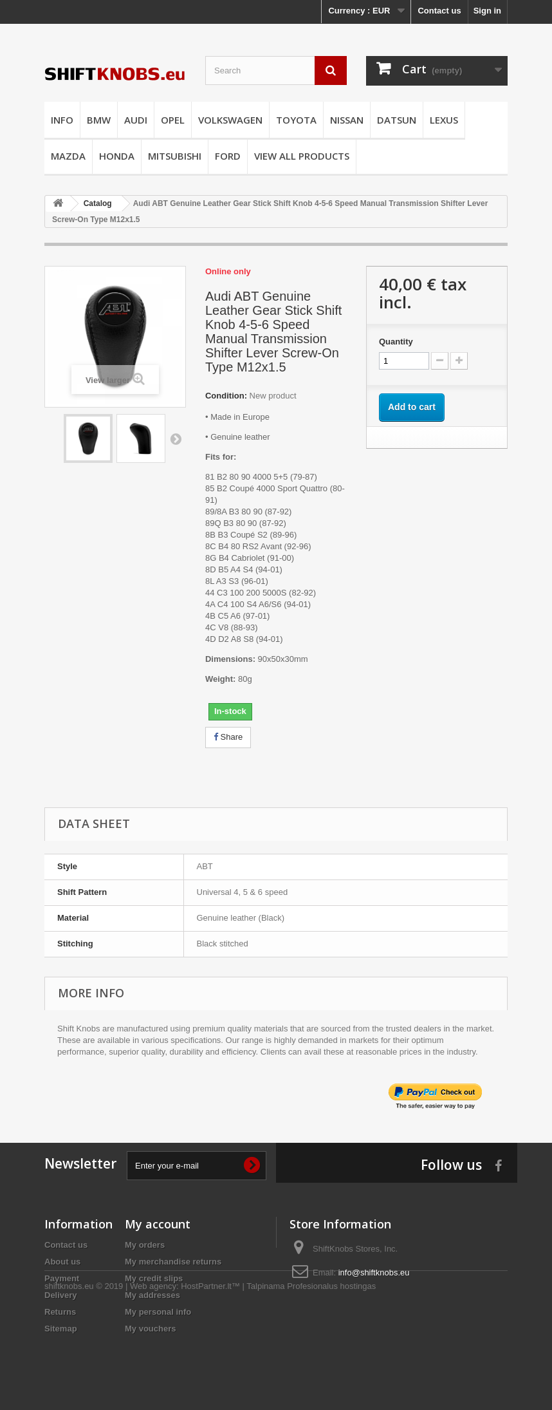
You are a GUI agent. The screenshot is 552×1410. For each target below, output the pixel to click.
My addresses (152, 1295)
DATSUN (396, 119)
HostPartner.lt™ (210, 1375)
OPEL (173, 119)
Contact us (439, 10)
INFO (62, 119)
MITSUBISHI (174, 155)
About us (62, 1261)
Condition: (226, 395)
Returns (60, 1312)
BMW (99, 119)
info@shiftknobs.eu (374, 1272)
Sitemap (60, 1328)
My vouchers (150, 1328)
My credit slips (154, 1278)
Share (228, 737)
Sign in (487, 10)
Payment (61, 1278)
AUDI (135, 119)
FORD (228, 155)
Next (175, 438)
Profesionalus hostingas (331, 1375)
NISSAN (346, 119)
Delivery (60, 1295)
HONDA (116, 155)
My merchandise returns (173, 1261)
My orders (145, 1245)
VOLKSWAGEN (230, 119)
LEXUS (444, 119)
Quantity (396, 341)
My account (157, 1224)
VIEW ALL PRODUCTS (301, 155)
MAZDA (68, 155)
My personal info (158, 1312)
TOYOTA (296, 119)
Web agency (153, 1375)
